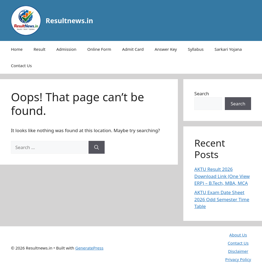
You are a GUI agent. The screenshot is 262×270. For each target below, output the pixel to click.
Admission (66, 49)
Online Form (99, 49)
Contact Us (21, 65)
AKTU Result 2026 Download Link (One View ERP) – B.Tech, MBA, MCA (222, 176)
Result (40, 49)
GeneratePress (89, 248)
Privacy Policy (238, 259)
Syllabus (196, 49)
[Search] (97, 147)
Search (201, 93)
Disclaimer (238, 251)
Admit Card (133, 49)
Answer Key (166, 49)
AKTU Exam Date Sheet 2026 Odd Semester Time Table (221, 199)
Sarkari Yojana (228, 49)
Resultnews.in (69, 20)
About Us (238, 235)
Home (17, 49)
